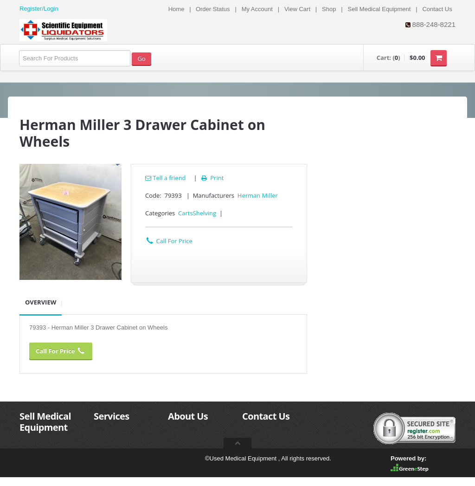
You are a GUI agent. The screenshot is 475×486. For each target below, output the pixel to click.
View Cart (297, 9)
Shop (329, 9)
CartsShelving (197, 213)
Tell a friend (165, 178)
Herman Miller (258, 195)
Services (111, 416)
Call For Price (169, 241)
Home (176, 9)
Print (212, 178)
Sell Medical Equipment (379, 9)
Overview (40, 302)
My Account (257, 9)
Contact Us (437, 9)
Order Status (213, 9)
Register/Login (38, 8)
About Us (188, 416)
